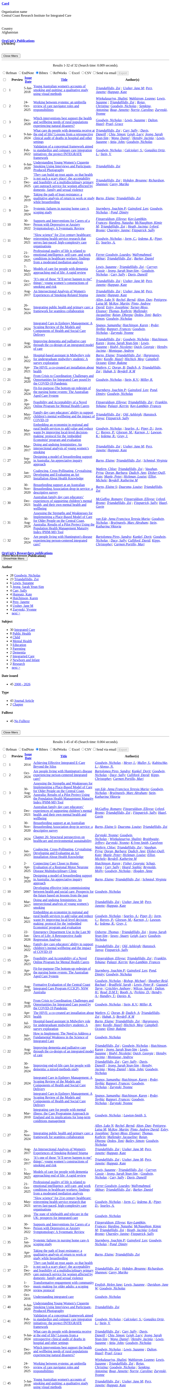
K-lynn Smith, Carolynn (147, 842)
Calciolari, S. (133, 150)
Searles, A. (108, 242)
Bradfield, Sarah (120, 984)
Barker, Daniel (144, 258)
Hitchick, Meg (134, 359)
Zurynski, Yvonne (122, 332)
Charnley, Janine (118, 230)
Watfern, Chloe (106, 469)
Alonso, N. (107, 766)
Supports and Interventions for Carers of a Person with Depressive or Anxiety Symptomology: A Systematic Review (61, 224)
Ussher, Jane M (133, 88)
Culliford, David (139, 540)
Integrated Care (24, 629)
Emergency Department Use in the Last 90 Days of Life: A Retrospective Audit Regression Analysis (62, 935)
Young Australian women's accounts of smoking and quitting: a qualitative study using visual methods (60, 90)
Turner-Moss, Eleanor (125, 1133)
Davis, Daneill (137, 274)
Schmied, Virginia (155, 460)
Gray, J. (122, 436)
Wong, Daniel (120, 138)
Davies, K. (124, 996)
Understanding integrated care (53, 1296)
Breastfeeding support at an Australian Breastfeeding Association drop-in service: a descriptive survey (63, 488)
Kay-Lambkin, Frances (145, 406)
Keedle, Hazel (113, 359)
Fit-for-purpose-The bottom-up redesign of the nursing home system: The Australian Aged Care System (62, 391)
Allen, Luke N (105, 299)
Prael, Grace (114, 124)
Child (16, 637)
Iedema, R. (145, 238)
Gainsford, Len (138, 208)
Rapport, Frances (119, 329)
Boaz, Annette (119, 110)
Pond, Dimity (119, 212)
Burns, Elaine (105, 198)
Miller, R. (146, 379)
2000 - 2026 (22, 684)
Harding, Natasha (121, 222)
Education (19, 645)
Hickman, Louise (135, 476)
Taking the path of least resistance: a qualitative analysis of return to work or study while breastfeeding (64, 198)
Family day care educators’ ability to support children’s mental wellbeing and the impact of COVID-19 (64, 416)
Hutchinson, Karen (135, 325)
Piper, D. (147, 428)
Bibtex (42, 73)
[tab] (85, 567)
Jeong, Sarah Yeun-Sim (123, 270)
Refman (10, 73)
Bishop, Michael (135, 981)
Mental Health (22, 641)
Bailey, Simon (135, 1141)
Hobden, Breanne (134, 180)
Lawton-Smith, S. (135, 1115)
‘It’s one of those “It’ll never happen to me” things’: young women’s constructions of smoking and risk (62, 282)
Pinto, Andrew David (144, 1129)
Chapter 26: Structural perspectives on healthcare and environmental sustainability (62, 839)
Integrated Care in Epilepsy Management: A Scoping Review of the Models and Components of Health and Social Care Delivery (62, 328)
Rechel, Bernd (125, 299)
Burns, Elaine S (106, 487)
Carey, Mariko (119, 184)
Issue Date (28, 79)
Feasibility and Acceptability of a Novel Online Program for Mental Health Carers (61, 404)
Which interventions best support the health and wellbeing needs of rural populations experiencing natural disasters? (62, 122)
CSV (87, 73)
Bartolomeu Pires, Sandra (113, 536)
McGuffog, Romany (109, 499)
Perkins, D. (141, 992)
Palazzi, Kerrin (118, 406)
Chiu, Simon (117, 134)
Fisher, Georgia (133, 863)
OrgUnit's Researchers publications (27, 553)
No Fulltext (22, 721)
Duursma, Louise (130, 487)
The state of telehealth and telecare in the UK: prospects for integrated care (60, 1216)
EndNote (27, 73)
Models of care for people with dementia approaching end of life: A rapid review (60, 270)
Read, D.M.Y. (109, 992)
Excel (74, 73)
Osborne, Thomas (107, 932)
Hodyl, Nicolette (121, 347)
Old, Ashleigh (132, 414)
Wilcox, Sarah (142, 988)
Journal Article (24, 700)
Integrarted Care (23, 656)
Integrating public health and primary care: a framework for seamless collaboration (63, 309)
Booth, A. (126, 992)
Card (5, 3)
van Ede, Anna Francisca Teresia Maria (123, 519)
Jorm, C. (130, 238)
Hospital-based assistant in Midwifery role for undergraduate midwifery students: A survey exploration (61, 359)
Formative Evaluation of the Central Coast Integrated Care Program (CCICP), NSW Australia (61, 988)
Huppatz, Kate (117, 92)
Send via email (105, 73)
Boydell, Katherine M (123, 480)
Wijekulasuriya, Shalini (111, 98)
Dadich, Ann (137, 472)
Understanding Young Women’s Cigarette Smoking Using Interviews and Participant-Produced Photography (62, 166)
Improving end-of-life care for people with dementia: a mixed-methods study (61, 1067)
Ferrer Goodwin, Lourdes (113, 254)
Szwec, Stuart (119, 936)
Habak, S (109, 371)
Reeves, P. (107, 432)
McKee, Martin (119, 303)
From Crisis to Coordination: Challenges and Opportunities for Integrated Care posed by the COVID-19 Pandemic (63, 379)
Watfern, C (103, 367)
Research (19, 664)
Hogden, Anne (142, 871)
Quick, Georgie (144, 347)
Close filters (11, 55)
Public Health (22, 633)
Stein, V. (106, 154)
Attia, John (117, 142)
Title (64, 79)
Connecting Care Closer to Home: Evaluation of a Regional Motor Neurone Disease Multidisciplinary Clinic (60, 867)
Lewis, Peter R (144, 984)
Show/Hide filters (14, 558)
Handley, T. (107, 996)
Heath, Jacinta (138, 226)
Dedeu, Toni (142, 315)
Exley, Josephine (117, 307)
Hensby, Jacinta (143, 138)
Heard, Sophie (131, 867)
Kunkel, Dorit (142, 536)
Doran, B (118, 367)
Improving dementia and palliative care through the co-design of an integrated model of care (63, 344)
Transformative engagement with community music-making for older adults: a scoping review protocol (63, 1286)
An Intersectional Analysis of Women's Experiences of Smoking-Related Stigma (60, 293)
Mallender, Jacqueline (122, 1137)
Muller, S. (143, 762)
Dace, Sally (118, 540)
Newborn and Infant (26, 660)
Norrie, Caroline (142, 110)
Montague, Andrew (121, 350)
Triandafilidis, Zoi (108, 88)
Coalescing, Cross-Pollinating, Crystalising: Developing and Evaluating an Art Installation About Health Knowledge (62, 474)
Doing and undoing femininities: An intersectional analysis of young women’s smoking (61, 448)
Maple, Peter (113, 476)
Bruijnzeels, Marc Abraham (129, 522)
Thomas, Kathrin (120, 311)
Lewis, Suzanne (134, 120)
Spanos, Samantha (108, 325)
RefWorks (58, 73)
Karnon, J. (142, 432)
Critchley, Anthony (118, 988)
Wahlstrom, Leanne (142, 98)
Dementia (19, 652)
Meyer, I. (129, 762)
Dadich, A (133, 367)
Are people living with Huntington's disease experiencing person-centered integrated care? (62, 540)
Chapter (18, 704)
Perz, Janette (21, 602)
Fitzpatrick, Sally (143, 230)
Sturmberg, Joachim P (111, 208)
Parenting (19, 648)
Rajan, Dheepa (122, 315)
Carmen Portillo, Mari (129, 544)
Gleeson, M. (124, 432)
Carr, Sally (130, 130)
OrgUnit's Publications (18, 41)
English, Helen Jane (108, 1284)
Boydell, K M (126, 371)
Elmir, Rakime (117, 363)
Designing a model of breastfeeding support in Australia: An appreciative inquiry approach (62, 460)
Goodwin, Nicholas (123, 106)
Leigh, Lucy (135, 134)
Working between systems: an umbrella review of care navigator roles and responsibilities (59, 106)
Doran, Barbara (116, 472)
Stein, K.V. (131, 379)
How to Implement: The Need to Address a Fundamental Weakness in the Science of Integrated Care (62, 1037)
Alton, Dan (144, 299)
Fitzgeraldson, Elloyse (111, 219)
